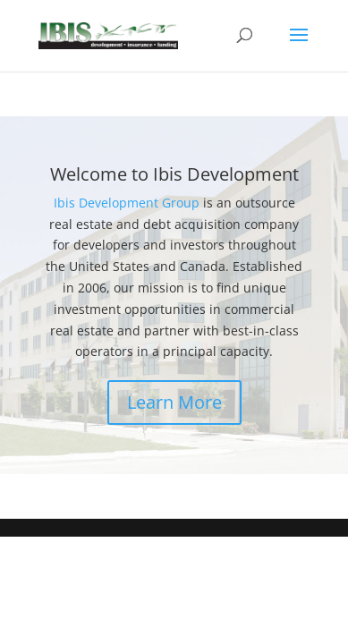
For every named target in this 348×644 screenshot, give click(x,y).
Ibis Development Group (128, 202)
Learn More (174, 402)
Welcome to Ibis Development (174, 174)
